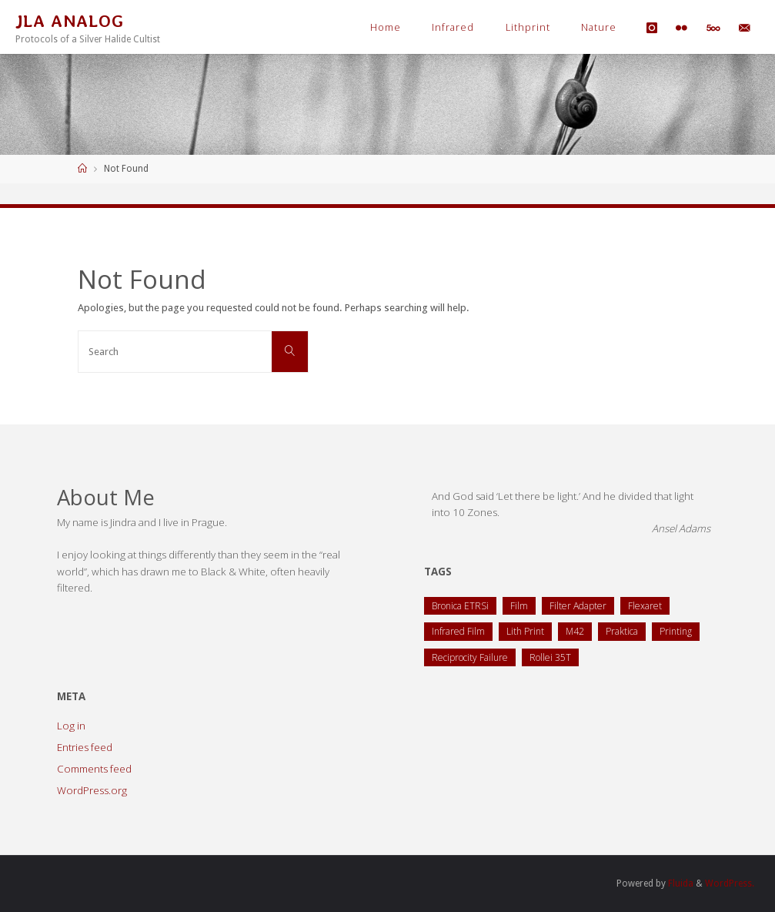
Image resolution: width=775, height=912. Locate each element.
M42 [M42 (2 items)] (575, 631)
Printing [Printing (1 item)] (676, 631)
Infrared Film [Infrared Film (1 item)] (458, 631)
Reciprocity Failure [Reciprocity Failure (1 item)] (470, 657)
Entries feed (84, 747)
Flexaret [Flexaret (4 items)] (645, 605)
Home (385, 27)
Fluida (679, 883)
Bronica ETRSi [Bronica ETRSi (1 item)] (460, 605)
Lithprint (528, 27)
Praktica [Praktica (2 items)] (622, 631)
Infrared (453, 27)
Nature (598, 27)
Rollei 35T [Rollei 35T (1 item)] (550, 657)
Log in (71, 726)
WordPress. (729, 883)
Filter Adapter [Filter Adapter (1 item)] (578, 605)
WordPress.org (92, 790)
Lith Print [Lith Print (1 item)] (525, 631)
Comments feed (94, 769)
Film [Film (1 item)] (519, 605)
